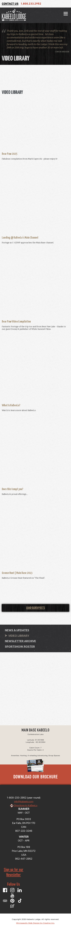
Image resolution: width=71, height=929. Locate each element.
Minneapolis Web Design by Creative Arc (35, 923)
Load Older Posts (35, 607)
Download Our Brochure (35, 777)
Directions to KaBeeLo (25, 805)
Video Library (18, 635)
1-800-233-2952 (16, 797)
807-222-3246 (23, 830)
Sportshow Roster (20, 646)
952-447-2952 (23, 858)
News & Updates (17, 630)
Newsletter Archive (20, 641)
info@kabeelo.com (23, 801)
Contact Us (10, 4)
